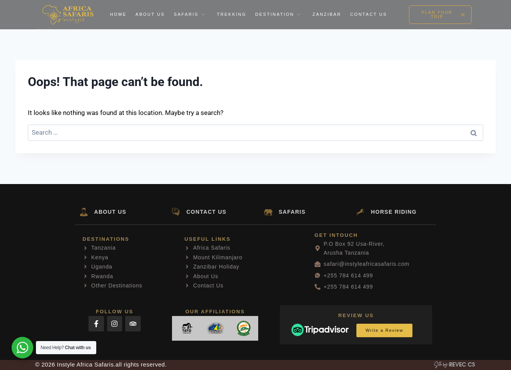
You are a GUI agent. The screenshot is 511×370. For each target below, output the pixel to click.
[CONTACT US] (176, 212)
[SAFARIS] (268, 212)
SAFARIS (292, 212)
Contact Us (368, 14)
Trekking (231, 14)
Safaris (191, 14)
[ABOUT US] (84, 212)
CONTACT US (206, 212)
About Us (150, 14)
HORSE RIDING (394, 212)
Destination (279, 14)
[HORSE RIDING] (360, 212)
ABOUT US (110, 212)
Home (118, 14)
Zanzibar (326, 14)
